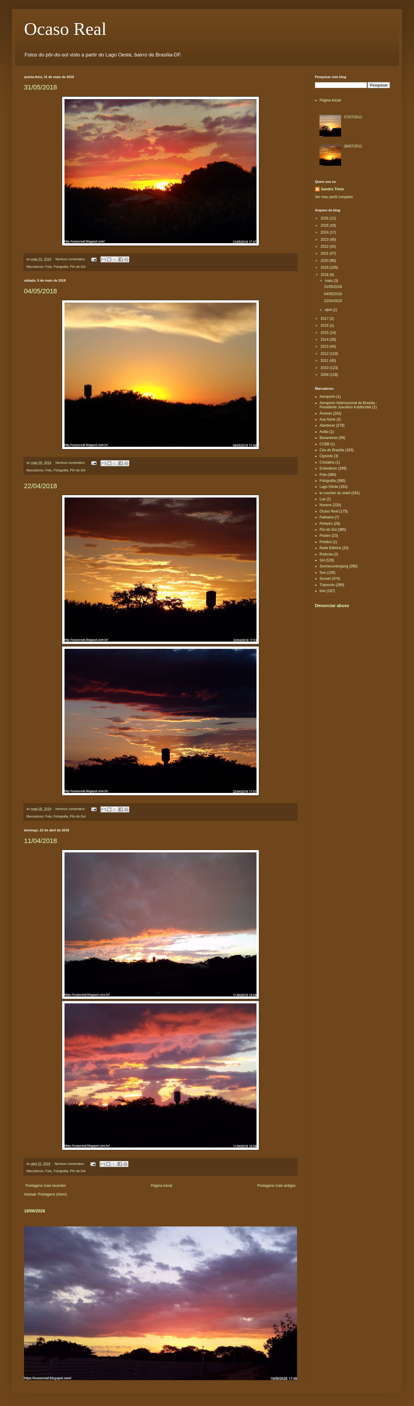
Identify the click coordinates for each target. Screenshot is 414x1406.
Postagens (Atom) (52, 1194)
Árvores (326, 413)
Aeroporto (327, 397)
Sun (323, 572)
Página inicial (161, 1186)
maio (329, 281)
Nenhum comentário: (71, 259)
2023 (325, 239)
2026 (325, 218)
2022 (325, 246)
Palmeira (327, 517)
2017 (325, 318)
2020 (325, 261)
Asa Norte (327, 419)
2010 (325, 368)
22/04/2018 (40, 486)
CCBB (324, 444)
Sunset (325, 578)
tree (323, 591)
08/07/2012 (353, 146)
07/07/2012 (353, 117)
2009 (325, 375)
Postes (325, 536)
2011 (325, 360)
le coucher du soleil (335, 493)
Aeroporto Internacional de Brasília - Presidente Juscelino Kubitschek (348, 405)
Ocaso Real (65, 29)
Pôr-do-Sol (78, 266)
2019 (325, 267)
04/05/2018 (40, 291)
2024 (325, 232)
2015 (325, 333)
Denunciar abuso (332, 605)
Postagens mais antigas (276, 1186)
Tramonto (327, 585)
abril (329, 310)
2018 (325, 275)
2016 (325, 325)
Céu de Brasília (332, 450)
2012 (325, 354)
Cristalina (327, 462)
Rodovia (326, 554)
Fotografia (61, 266)
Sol (322, 560)
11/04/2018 (40, 841)
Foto (48, 266)
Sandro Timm (332, 189)
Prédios (326, 542)
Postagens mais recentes (46, 1186)
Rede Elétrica (330, 548)
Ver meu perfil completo (334, 197)
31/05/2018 (40, 87)
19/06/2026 (34, 1210)
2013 (325, 346)
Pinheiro (326, 524)
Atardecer (327, 425)
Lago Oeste (329, 487)
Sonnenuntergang (334, 566)
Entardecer (328, 468)
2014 (325, 339)
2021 (325, 253)
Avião (324, 432)
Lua (323, 499)
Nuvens (326, 505)
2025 (325, 225)
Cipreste (326, 456)
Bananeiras (329, 438)
